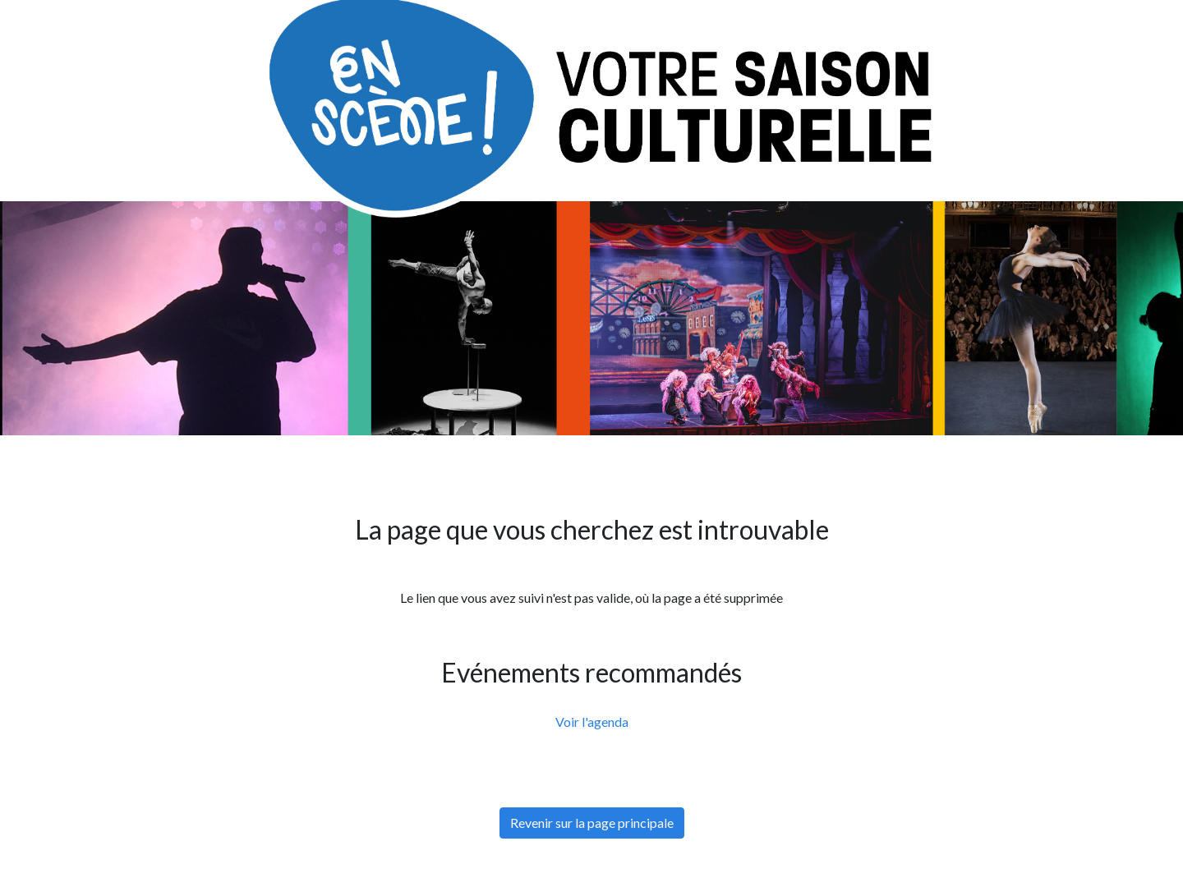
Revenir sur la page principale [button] (592, 822)
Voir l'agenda (591, 721)
